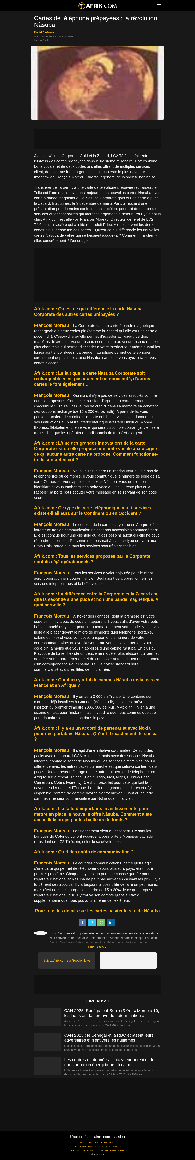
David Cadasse (44, 32)
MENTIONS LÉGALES (109, 1146)
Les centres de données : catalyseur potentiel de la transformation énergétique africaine (111, 1062)
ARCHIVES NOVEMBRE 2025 (86, 1150)
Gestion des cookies (114, 1150)
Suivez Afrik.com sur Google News (66, 960)
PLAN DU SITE (108, 1142)
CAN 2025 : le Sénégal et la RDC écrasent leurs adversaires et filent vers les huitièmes (109, 1038)
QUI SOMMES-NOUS (85, 1146)
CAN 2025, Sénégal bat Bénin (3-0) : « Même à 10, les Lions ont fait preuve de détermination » (111, 1013)
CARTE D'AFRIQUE (88, 1142)
